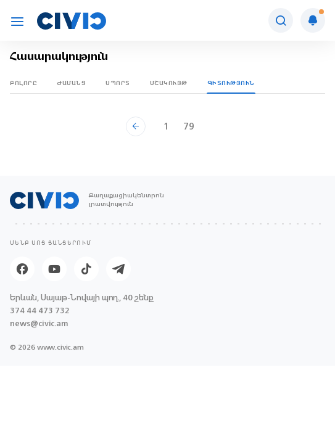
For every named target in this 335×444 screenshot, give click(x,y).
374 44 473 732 (40, 310)
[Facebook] (22, 269)
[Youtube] (54, 269)
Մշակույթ (169, 82)
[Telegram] (118, 269)
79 (188, 126)
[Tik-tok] (86, 269)
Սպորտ (117, 82)
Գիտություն (231, 82)
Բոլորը (23, 82)
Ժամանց (71, 82)
